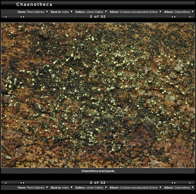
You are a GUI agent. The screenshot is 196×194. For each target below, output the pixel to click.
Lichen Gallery (97, 11)
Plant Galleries (38, 11)
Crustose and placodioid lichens (141, 11)
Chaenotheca (184, 11)
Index (67, 11)
